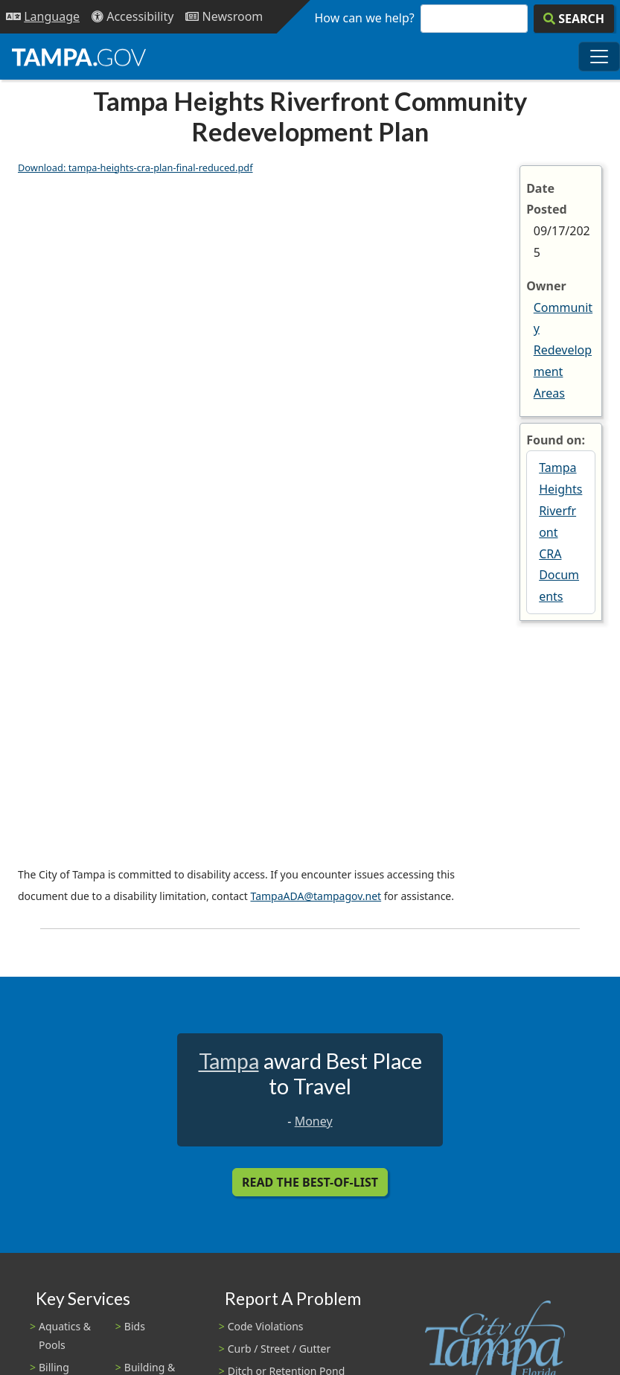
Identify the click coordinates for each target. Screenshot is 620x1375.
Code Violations (266, 1326)
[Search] (574, 18)
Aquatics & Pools (65, 1335)
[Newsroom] (224, 17)
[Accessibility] (132, 17)
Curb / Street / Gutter (279, 1348)
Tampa (229, 1060)
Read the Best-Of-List (310, 1182)
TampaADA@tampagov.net (315, 896)
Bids (134, 1326)
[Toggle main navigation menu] (599, 56)
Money (314, 1121)
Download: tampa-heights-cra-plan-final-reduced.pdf (135, 167)
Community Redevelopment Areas (563, 350)
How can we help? (365, 18)
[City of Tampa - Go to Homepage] (79, 56)
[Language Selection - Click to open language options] (43, 17)
